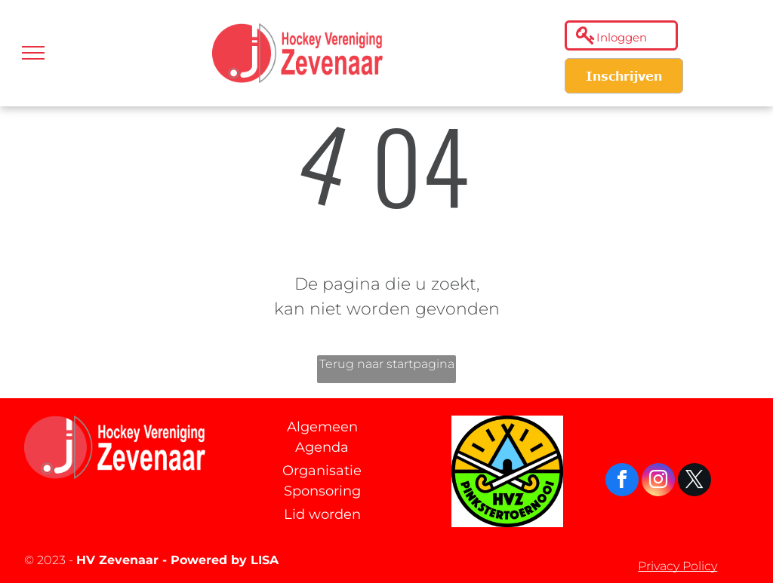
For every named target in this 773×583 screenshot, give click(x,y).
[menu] (33, 52)
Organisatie (322, 470)
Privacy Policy (677, 566)
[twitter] (694, 481)
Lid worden (322, 514)
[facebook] (622, 481)
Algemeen (322, 427)
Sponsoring (322, 491)
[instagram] (658, 481)
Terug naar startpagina (386, 364)
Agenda (322, 447)
